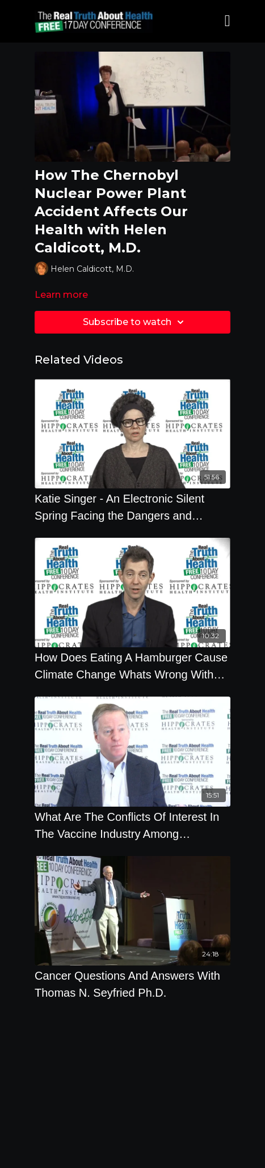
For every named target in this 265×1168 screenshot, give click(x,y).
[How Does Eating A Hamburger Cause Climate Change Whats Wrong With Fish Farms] (132, 666)
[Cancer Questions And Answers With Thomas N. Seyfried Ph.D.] (132, 984)
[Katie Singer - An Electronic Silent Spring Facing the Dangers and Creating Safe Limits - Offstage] (132, 507)
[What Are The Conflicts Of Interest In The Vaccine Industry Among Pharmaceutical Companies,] (132, 825)
